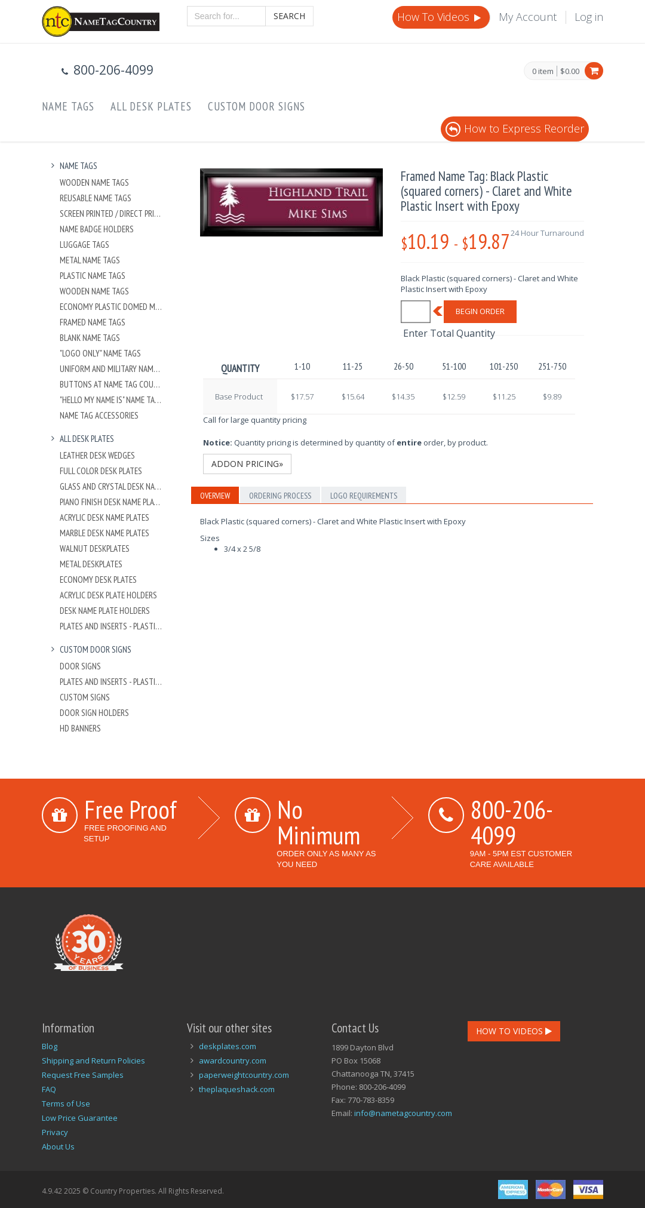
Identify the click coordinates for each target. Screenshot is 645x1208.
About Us (58, 1146)
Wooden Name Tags (94, 182)
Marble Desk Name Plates (104, 533)
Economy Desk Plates (98, 579)
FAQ (49, 1089)
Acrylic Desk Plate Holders (108, 595)
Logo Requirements (363, 495)
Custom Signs (85, 697)
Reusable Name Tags (95, 198)
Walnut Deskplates (95, 548)
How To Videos (440, 17)
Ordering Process (280, 495)
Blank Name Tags (90, 337)
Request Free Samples (83, 1074)
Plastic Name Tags (92, 275)
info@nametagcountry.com (403, 1113)
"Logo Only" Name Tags (100, 353)
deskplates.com (227, 1046)
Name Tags (68, 106)
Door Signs (80, 666)
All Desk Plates (151, 106)
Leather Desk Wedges (97, 455)
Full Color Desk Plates (101, 471)
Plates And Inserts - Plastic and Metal (111, 626)
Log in (589, 17)
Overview (215, 495)
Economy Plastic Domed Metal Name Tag (111, 306)
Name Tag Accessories (99, 415)
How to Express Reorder (515, 128)
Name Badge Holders (97, 229)
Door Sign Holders (94, 712)
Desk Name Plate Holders (105, 610)
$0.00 (569, 71)
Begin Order (480, 311)
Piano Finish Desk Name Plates (111, 502)
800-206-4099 (512, 822)
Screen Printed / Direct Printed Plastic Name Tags (111, 213)
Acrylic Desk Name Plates (104, 517)
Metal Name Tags (90, 260)
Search (289, 15)
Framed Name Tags (92, 322)
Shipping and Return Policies (93, 1060)
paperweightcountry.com (244, 1074)
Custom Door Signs (256, 106)
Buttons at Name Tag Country (111, 384)
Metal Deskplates (91, 564)
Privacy (55, 1132)
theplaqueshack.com (237, 1089)
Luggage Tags (84, 244)
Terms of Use (66, 1103)
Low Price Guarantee (80, 1117)
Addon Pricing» (247, 463)
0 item (543, 71)
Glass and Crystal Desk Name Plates (111, 486)
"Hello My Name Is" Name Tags (111, 399)
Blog (49, 1046)
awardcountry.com (232, 1060)
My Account (528, 17)
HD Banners (80, 728)
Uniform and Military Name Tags (111, 368)
